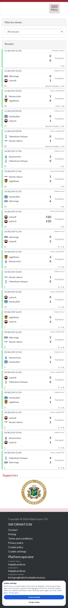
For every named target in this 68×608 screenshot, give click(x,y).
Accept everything (34, 597)
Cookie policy (15, 547)
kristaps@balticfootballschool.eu (26, 577)
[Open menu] (54, 8)
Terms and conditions (20, 538)
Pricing (12, 534)
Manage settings (34, 602)
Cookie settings (17, 551)
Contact (13, 529)
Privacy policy (15, 542)
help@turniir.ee (16, 564)
